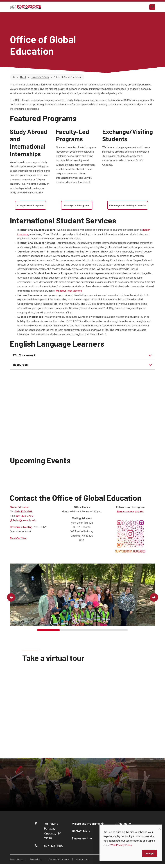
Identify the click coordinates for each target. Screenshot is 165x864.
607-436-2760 (24, 515)
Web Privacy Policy (121, 845)
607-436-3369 (23, 511)
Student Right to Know (59, 859)
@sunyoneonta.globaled (130, 511)
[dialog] (131, 843)
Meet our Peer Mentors (69, 290)
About (23, 77)
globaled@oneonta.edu (23, 520)
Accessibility (36, 859)
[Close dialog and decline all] (159, 827)
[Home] (13, 77)
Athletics (123, 823)
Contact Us (81, 831)
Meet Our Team (18, 538)
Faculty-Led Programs (77, 205)
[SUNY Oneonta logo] (25, 7)
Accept (149, 853)
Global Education (19, 507)
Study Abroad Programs (30, 205)
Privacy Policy (16, 859)
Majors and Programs (88, 823)
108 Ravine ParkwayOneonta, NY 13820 (52, 831)
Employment (82, 838)
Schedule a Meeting (21, 527)
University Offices (40, 77)
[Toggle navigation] (152, 7)
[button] (11, 597)
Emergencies (82, 859)
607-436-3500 (53, 845)
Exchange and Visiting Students (127, 205)
